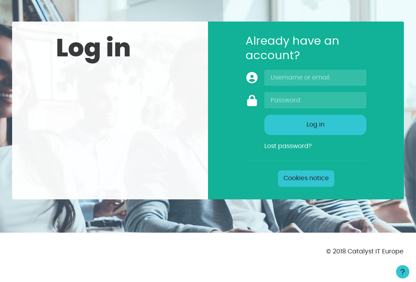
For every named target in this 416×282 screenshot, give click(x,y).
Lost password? (288, 146)
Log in (316, 124)
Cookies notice (306, 178)
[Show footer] (403, 272)
